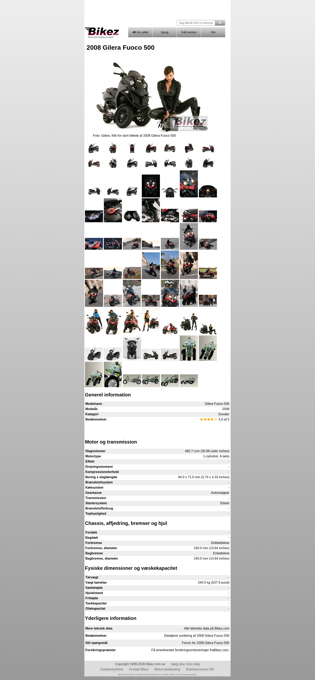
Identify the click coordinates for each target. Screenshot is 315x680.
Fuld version (188, 32)
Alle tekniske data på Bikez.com (206, 628)
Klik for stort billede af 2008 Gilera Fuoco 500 (143, 135)
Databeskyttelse (111, 669)
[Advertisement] (157, 428)
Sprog (164, 32)
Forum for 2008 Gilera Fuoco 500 (205, 643)
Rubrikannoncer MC (200, 669)
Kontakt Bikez (139, 669)
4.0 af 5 (224, 419)
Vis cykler (140, 32)
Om (213, 32)
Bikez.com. (221, 650)
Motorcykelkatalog (167, 669)
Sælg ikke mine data (185, 664)
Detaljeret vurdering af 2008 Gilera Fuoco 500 (196, 635)
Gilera (112, 47)
